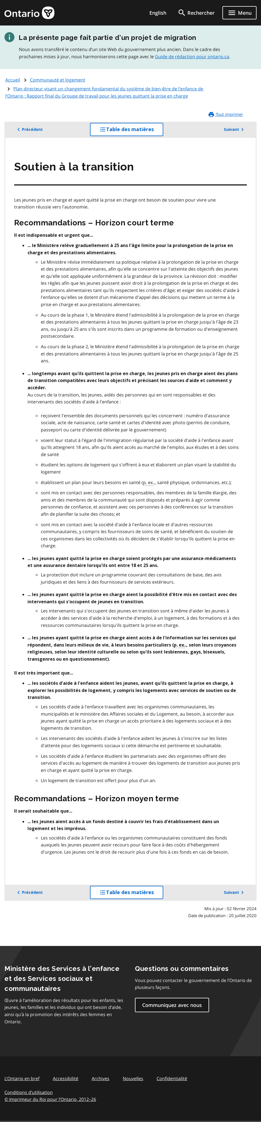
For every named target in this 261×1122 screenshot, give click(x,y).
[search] (196, 12)
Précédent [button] (29, 129)
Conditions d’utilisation (28, 1092)
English (157, 12)
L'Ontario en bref (21, 1078)
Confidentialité (172, 1078)
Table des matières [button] (131, 131)
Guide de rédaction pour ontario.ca (192, 57)
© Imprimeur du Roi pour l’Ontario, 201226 (50, 1099)
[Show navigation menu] (239, 12)
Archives (100, 1078)
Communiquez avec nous (172, 1005)
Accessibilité (65, 1078)
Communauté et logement (57, 80)
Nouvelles (133, 1078)
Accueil (12, 80)
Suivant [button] (235, 129)
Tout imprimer (225, 114)
